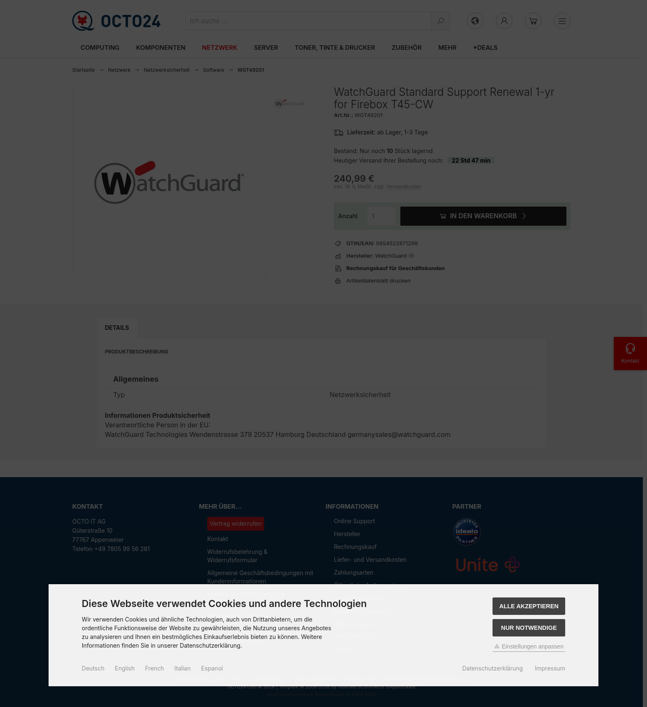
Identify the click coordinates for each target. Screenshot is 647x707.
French (154, 668)
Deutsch (93, 668)
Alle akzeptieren (529, 606)
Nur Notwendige (528, 627)
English (125, 668)
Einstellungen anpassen (529, 646)
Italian (182, 668)
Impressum (550, 668)
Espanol (212, 668)
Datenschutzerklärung (492, 668)
